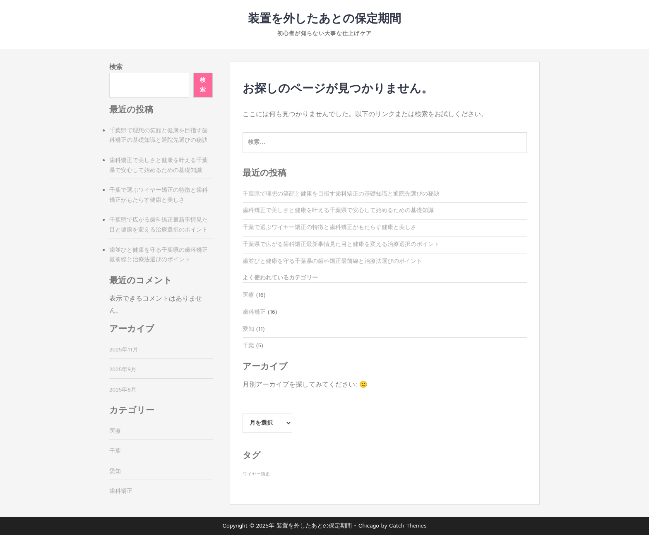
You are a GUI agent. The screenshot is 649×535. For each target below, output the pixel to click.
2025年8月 (123, 390)
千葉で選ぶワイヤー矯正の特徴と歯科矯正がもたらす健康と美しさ (329, 227)
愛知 (248, 329)
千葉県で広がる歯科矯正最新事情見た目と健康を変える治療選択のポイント (341, 244)
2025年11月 (123, 350)
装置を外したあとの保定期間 (324, 19)
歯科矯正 (254, 312)
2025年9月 (123, 369)
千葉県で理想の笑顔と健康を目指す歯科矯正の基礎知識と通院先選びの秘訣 (341, 194)
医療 (248, 295)
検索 (116, 67)
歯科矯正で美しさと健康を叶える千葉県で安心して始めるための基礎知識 (338, 210)
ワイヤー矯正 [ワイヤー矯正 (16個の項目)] (256, 474)
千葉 (248, 346)
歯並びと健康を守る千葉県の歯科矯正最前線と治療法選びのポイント (332, 261)
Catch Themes (408, 526)
